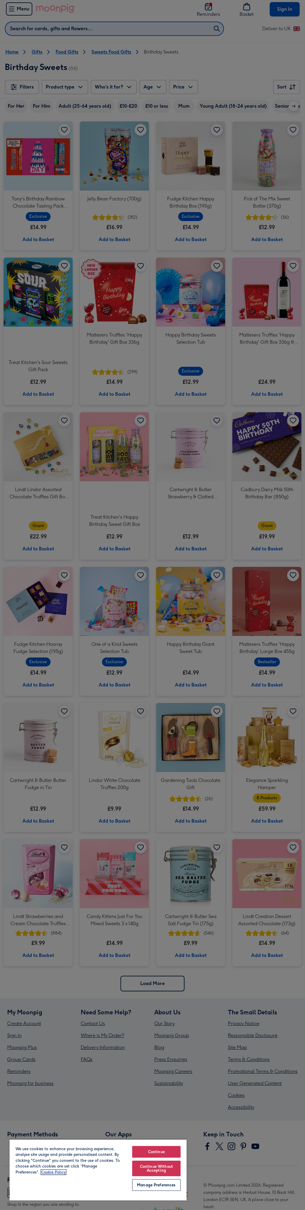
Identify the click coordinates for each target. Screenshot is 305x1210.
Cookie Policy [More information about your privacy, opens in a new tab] (53, 1172)
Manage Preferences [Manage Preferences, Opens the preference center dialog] (156, 1185)
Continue (156, 1152)
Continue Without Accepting (156, 1168)
